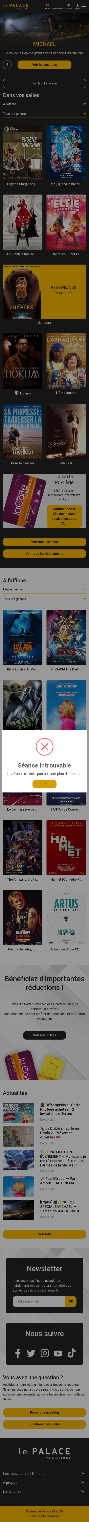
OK (44, 784)
